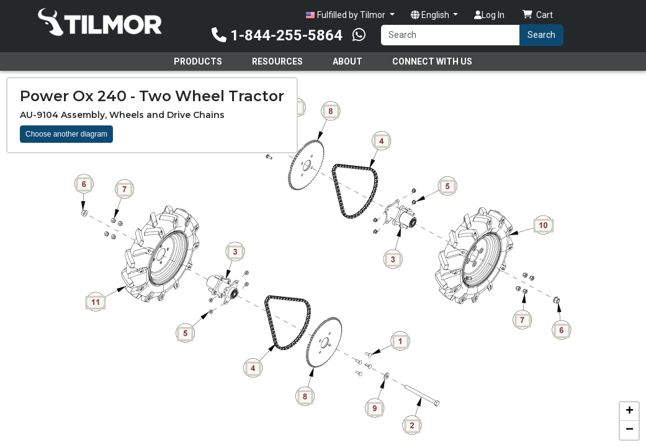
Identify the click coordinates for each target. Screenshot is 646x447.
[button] (629, 411)
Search (541, 35)
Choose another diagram (66, 134)
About (347, 61)
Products (198, 61)
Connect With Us (432, 61)
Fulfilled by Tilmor (346, 15)
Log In (489, 15)
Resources (277, 61)
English (431, 15)
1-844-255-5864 (277, 35)
